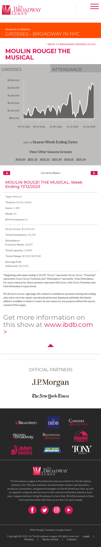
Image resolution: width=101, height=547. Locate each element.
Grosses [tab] (12, 69)
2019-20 (20, 159)
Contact (72, 539)
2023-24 (57, 159)
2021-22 (32, 159)
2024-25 (69, 159)
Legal (86, 536)
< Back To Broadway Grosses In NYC (71, 44)
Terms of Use (50, 539)
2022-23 (44, 159)
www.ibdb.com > (48, 328)
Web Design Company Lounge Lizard (50, 529)
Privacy (29, 539)
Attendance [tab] (67, 69)
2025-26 (81, 159)
